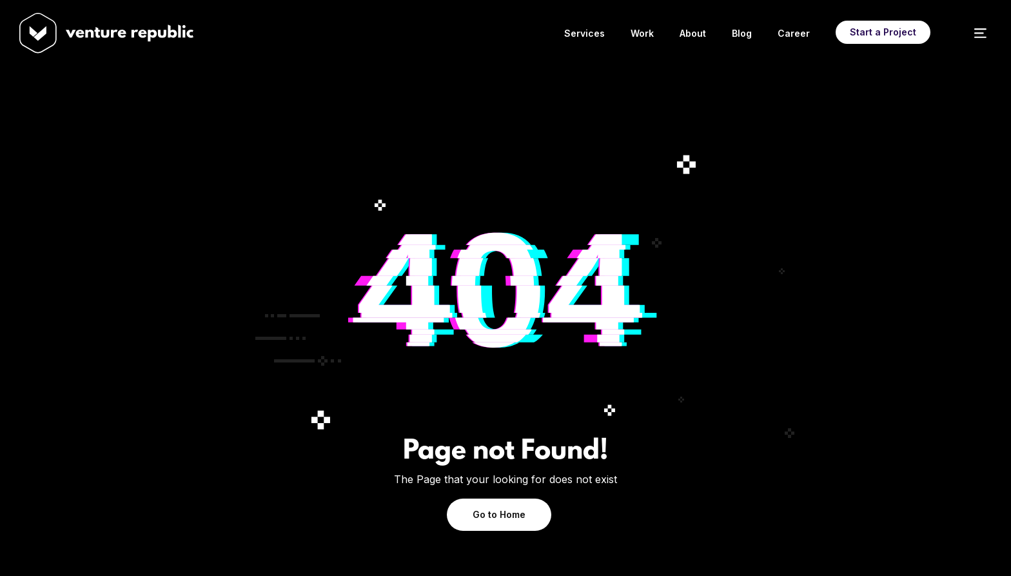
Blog (742, 33)
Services (584, 33)
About (693, 33)
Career (794, 33)
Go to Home (499, 514)
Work (642, 33)
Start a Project (883, 31)
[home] (38, 33)
